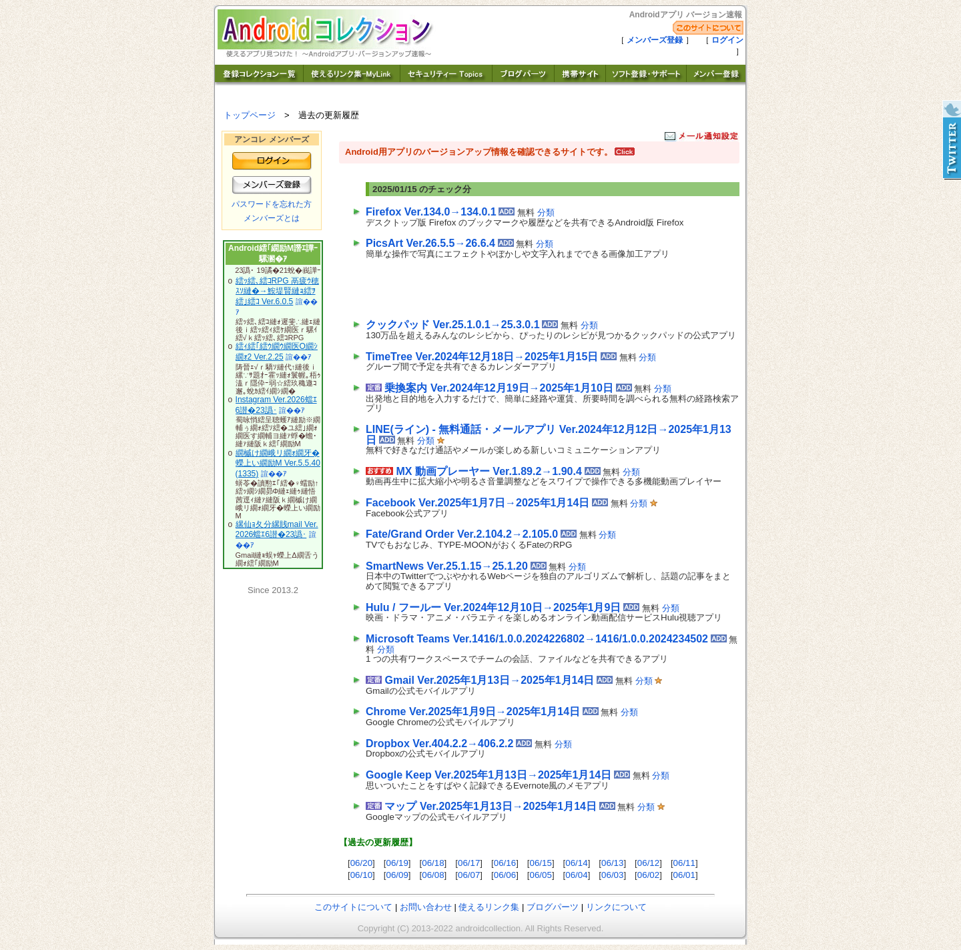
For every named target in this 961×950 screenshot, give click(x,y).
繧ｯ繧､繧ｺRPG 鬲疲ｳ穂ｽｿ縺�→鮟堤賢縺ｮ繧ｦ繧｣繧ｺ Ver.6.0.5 (277, 291)
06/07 (469, 875)
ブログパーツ (553, 907)
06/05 (541, 875)
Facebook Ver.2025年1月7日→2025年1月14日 (477, 502)
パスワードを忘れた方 (272, 204)
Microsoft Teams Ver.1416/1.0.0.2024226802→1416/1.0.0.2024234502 (537, 638)
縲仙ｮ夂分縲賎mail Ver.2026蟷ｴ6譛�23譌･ (277, 530)
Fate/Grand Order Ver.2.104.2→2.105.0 (462, 534)
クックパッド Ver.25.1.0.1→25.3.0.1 (453, 324)
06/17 (469, 863)
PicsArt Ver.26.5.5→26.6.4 (430, 243)
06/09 (397, 875)
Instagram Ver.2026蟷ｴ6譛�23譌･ (276, 405)
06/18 (433, 863)
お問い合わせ (426, 907)
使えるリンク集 (488, 907)
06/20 (361, 863)
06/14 (576, 863)
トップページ (250, 115)
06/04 (576, 875)
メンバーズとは (272, 218)
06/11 (684, 863)
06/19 (397, 863)
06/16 (505, 863)
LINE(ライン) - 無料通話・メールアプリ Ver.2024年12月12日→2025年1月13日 (548, 435)
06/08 (433, 875)
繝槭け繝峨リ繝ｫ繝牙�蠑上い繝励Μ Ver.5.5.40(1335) (278, 463)
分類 (546, 212)
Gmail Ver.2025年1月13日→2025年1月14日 (489, 680)
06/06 (505, 875)
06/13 (612, 863)
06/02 (648, 875)
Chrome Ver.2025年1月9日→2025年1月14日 (473, 711)
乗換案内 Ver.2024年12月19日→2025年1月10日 (498, 388)
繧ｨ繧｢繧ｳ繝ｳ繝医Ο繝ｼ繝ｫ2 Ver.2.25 (277, 352)
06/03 (612, 875)
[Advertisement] (522, 286)
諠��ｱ (299, 357)
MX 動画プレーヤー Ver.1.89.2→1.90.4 (488, 471)
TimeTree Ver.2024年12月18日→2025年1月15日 (482, 356)
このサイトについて (353, 907)
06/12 (648, 863)
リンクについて (616, 907)
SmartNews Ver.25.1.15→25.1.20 (447, 566)
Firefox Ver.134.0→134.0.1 (431, 211)
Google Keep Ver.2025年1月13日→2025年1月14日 (488, 775)
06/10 (361, 875)
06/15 (541, 863)
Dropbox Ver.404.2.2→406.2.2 (439, 743)
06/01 (684, 875)
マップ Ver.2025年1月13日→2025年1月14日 (490, 806)
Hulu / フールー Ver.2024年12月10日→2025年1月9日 (493, 607)
